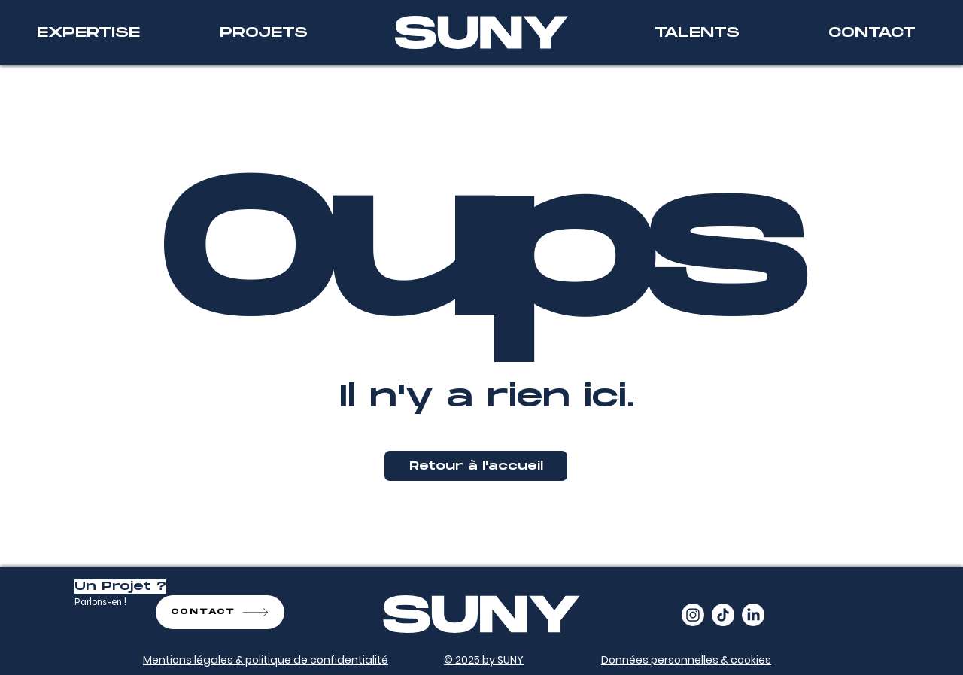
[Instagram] (693, 615)
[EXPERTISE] (88, 33)
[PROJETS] (263, 33)
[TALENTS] (697, 33)
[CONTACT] (872, 33)
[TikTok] (723, 615)
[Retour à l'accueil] (475, 466)
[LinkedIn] (753, 615)
